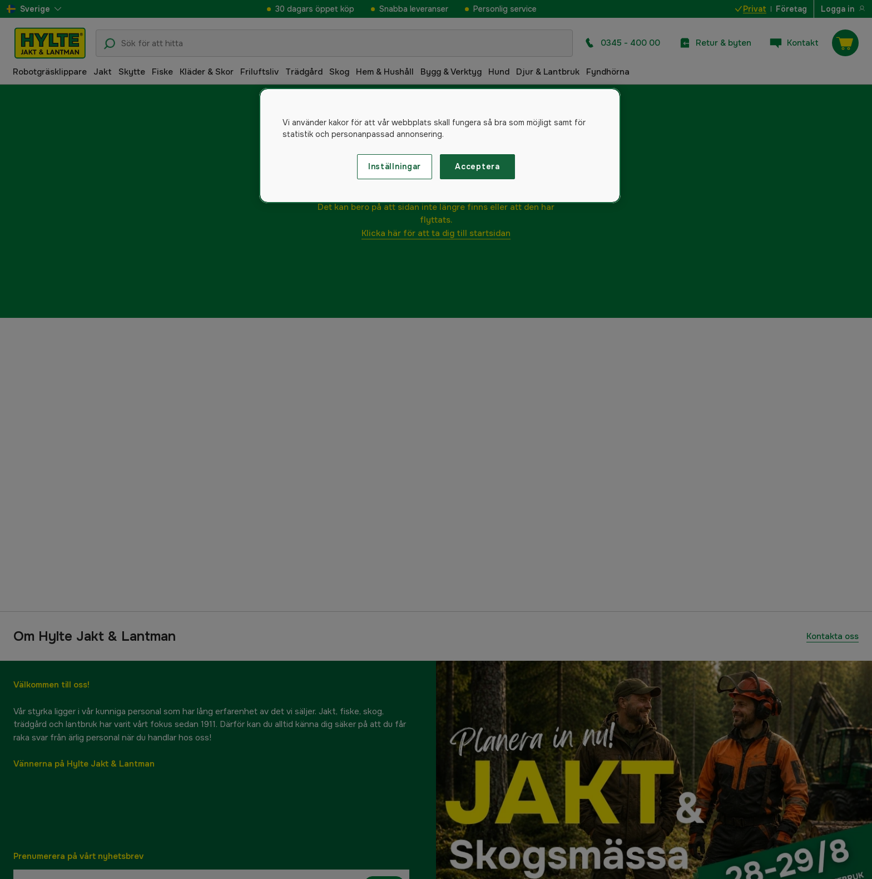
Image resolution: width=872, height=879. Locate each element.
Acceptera (477, 166)
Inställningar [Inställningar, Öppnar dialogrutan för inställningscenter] (394, 166)
